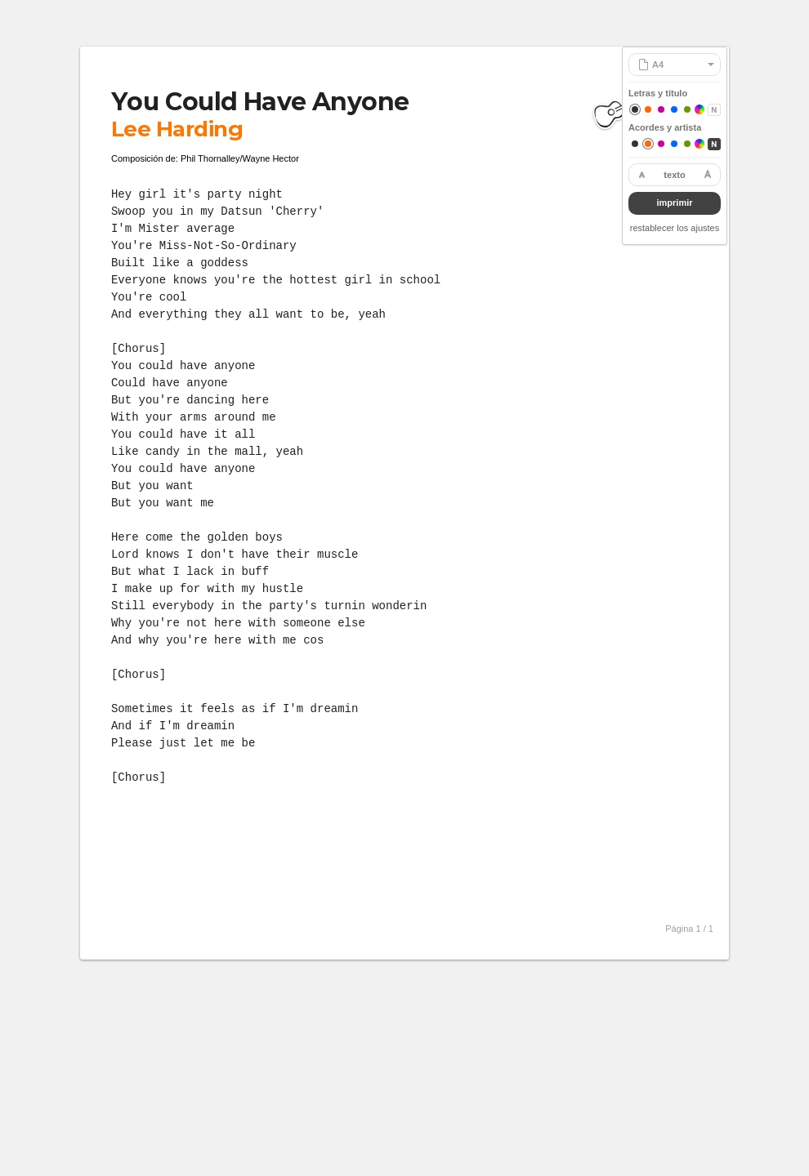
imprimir (674, 202)
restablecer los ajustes (674, 228)
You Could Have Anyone (260, 102)
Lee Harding (177, 129)
